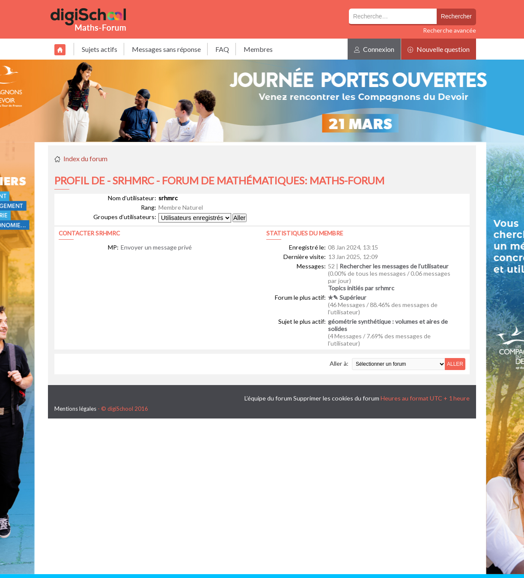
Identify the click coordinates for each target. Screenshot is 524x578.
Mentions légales (75, 408)
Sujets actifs (99, 49)
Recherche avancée (449, 30)
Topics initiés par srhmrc (361, 288)
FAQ (222, 49)
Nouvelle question (439, 49)
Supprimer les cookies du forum (336, 398)
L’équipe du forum (268, 398)
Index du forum (85, 158)
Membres (258, 49)
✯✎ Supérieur (347, 297)
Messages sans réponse (166, 49)
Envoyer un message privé (156, 247)
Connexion (374, 49)
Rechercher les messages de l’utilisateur (394, 266)
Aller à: (339, 363)
